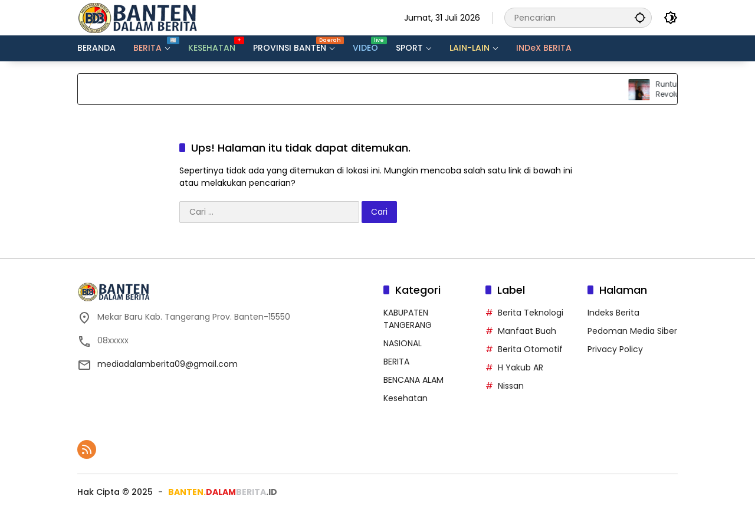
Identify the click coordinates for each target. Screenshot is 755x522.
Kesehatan (405, 398)
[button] (640, 17)
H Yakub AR (520, 367)
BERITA (396, 361)
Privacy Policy (615, 349)
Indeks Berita (613, 313)
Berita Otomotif (530, 349)
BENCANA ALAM (413, 380)
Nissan (511, 386)
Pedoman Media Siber (632, 331)
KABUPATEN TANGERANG (407, 319)
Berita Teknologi (530, 313)
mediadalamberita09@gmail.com (167, 364)
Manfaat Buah (527, 331)
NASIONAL (402, 343)
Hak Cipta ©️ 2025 (115, 492)
